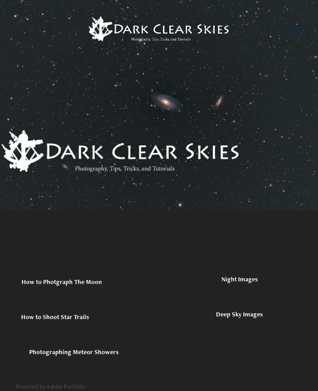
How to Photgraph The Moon (62, 282)
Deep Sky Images (239, 314)
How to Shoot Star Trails (55, 317)
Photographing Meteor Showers (74, 352)
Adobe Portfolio (65, 386)
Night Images (239, 279)
